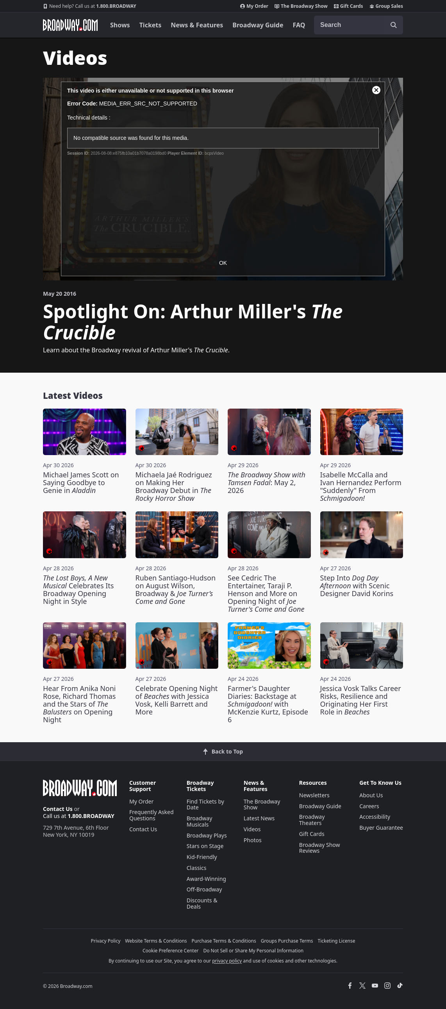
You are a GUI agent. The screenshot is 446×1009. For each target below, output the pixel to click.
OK (223, 263)
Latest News (259, 818)
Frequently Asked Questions (151, 815)
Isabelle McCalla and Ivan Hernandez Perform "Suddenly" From (360, 486)
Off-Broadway (204, 889)
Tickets (150, 25)
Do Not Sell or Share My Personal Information (253, 950)
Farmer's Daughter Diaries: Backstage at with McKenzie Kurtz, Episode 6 (268, 704)
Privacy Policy (106, 941)
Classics (197, 867)
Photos (253, 840)
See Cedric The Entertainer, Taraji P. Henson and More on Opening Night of (266, 593)
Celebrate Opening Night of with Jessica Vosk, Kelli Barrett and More (177, 700)
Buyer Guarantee (381, 827)
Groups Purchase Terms (287, 941)
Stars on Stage (205, 846)
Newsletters (314, 795)
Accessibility (374, 816)
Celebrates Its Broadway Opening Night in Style (78, 589)
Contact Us (58, 809)
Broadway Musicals (199, 821)
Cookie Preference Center (171, 950)
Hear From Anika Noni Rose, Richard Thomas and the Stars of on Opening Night (79, 704)
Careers (369, 806)
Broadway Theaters (312, 820)
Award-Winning (206, 878)
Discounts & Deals (202, 903)
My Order (254, 6)
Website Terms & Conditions (156, 941)
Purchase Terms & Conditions (224, 941)
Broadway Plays (207, 835)
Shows (120, 25)
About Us (371, 795)
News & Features (197, 25)
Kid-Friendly (202, 857)
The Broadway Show (301, 6)
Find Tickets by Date (205, 804)
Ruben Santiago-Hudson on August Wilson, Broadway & (176, 589)
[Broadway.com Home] (70, 25)
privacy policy (227, 960)
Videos (252, 829)
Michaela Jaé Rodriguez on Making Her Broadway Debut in (174, 486)
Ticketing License (336, 941)
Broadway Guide (257, 25)
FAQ (299, 25)
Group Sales (386, 6)
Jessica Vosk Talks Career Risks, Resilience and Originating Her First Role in (360, 700)
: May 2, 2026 (266, 482)
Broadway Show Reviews (319, 848)
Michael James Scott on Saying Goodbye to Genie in (81, 482)
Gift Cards (348, 6)
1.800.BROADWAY (89, 6)
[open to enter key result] (393, 25)
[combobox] (358, 25)
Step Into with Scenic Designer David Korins (357, 585)
